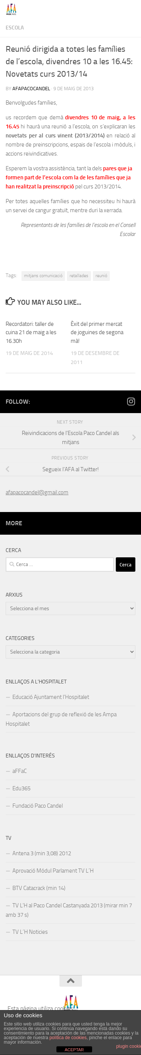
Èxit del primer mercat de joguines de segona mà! (97, 332)
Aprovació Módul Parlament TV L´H (53, 870)
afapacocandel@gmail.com (37, 492)
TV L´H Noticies (30, 932)
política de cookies (67, 1037)
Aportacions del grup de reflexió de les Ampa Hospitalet (61, 719)
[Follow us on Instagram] (130, 401)
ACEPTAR (74, 1049)
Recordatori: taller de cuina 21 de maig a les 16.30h (31, 332)
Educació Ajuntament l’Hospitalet (50, 697)
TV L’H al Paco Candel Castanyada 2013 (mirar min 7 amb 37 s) (69, 910)
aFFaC (19, 771)
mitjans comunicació (43, 275)
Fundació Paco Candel (37, 805)
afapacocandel (31, 88)
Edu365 (21, 788)
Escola (15, 28)
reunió (101, 275)
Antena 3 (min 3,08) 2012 (41, 853)
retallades (79, 275)
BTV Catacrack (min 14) (38, 888)
